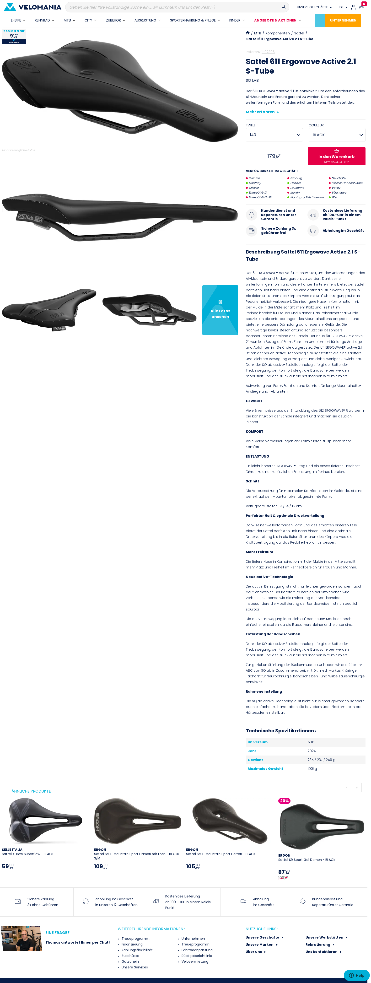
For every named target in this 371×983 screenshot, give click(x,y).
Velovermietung (194, 961)
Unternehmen (193, 938)
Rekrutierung (318, 944)
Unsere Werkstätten (325, 937)
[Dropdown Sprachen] (343, 7)
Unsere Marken (260, 944)
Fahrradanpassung (197, 950)
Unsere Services (134, 967)
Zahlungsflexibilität (137, 950)
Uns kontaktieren (322, 951)
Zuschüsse (130, 955)
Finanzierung (132, 944)
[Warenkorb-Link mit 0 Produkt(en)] (361, 7)
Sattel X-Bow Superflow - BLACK (28, 852)
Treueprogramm (135, 938)
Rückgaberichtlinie (196, 955)
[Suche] (177, 7)
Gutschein (130, 961)
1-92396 (268, 51)
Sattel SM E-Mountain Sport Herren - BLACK (221, 852)
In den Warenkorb (336, 156)
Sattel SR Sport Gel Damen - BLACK (306, 857)
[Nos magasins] (314, 7)
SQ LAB (252, 80)
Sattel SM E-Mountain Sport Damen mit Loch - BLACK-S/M (137, 854)
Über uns (254, 951)
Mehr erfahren (262, 112)
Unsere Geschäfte (263, 937)
